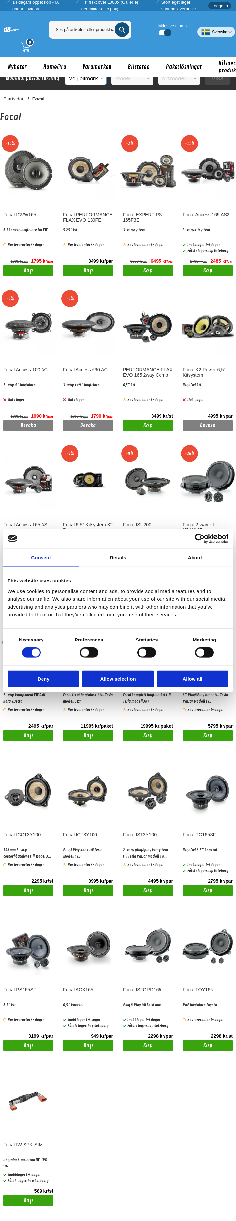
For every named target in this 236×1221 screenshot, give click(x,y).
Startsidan (14, 98)
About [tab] (195, 557)
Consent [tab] (41, 557)
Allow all (192, 678)
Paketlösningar (184, 66)
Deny (44, 678)
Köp (18, 271)
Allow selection (118, 678)
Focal (38, 98)
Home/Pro (54, 66)
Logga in (219, 5)
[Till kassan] (27, 47)
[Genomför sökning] (122, 29)
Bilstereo (139, 66)
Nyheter (17, 66)
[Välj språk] (216, 29)
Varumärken (97, 66)
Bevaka (28, 425)
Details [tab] (118, 557)
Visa (217, 78)
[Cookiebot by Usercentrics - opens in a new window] (199, 539)
